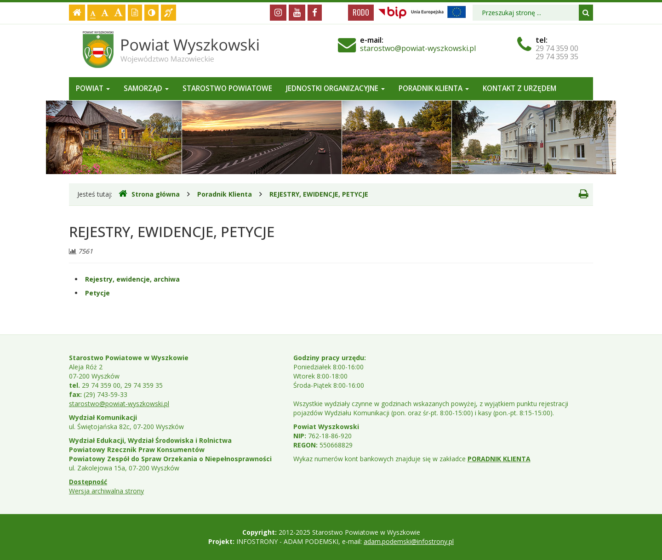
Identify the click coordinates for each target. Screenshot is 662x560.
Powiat (93, 88)
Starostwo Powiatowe (227, 88)
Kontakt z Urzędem (519, 88)
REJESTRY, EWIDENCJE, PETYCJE (318, 194)
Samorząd (146, 88)
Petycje (97, 292)
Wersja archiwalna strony (106, 490)
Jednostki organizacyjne (335, 88)
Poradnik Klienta (434, 88)
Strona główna (149, 193)
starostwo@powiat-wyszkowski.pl (418, 48)
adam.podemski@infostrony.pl (409, 541)
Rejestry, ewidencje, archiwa (132, 279)
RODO (361, 12)
